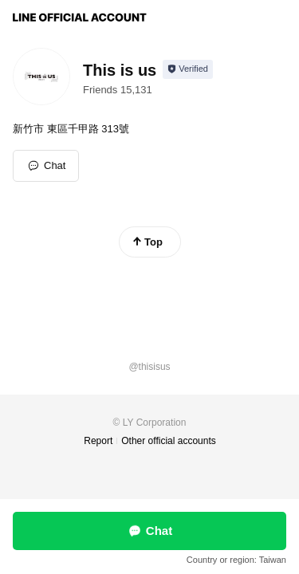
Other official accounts (168, 440)
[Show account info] (188, 69)
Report (98, 440)
